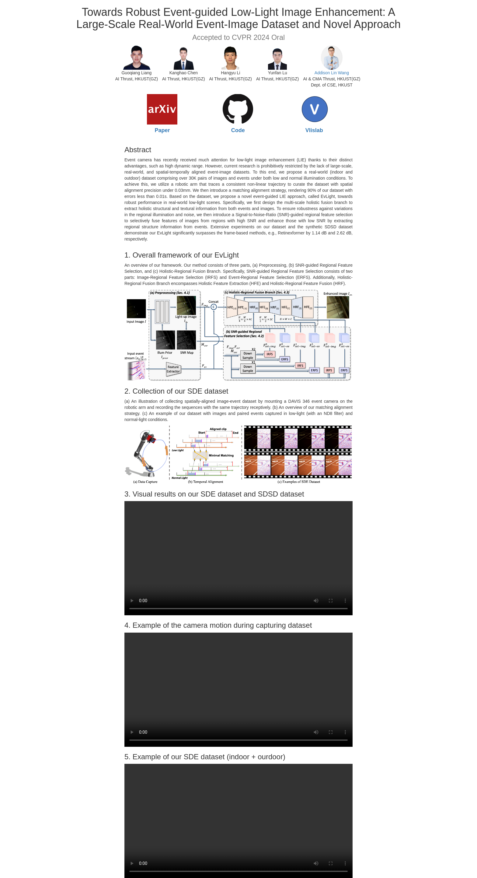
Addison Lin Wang (332, 72)
